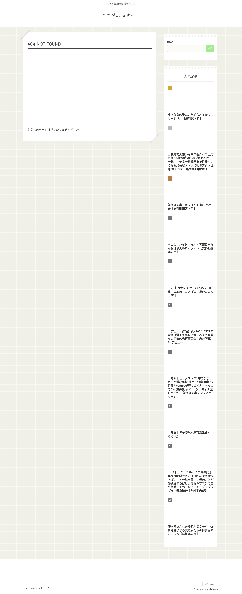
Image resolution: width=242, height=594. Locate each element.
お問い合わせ (210, 584)
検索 (170, 42)
